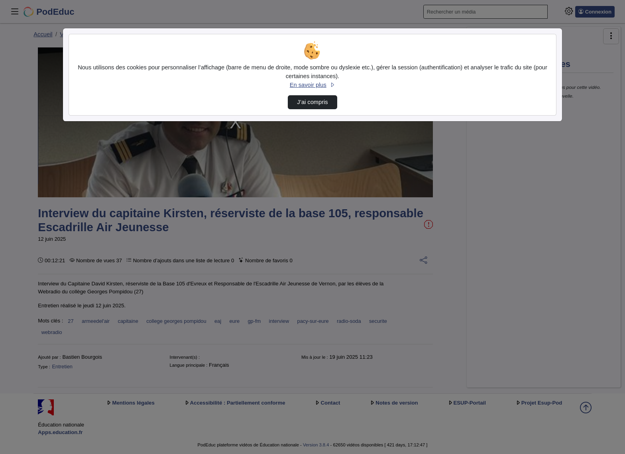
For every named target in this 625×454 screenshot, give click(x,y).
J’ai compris (312, 102)
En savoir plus (312, 85)
